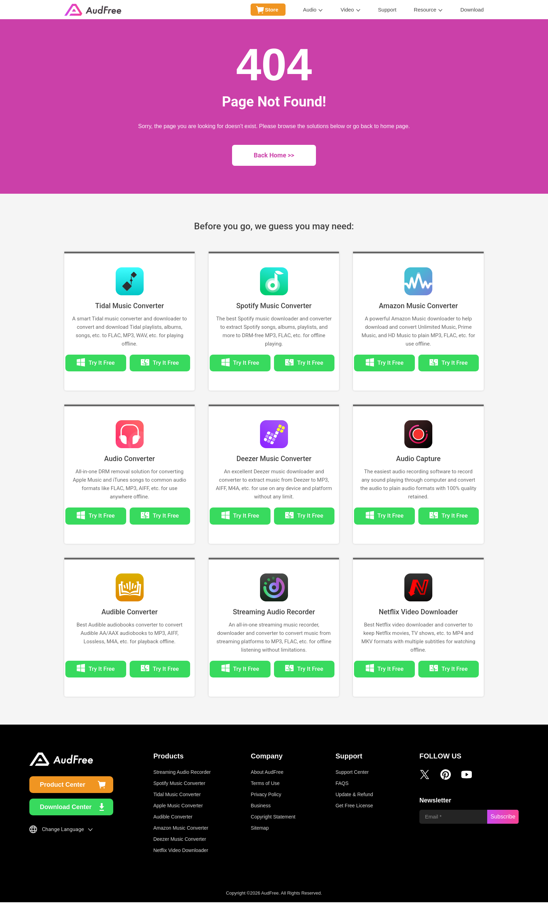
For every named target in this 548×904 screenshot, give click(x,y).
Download (472, 10)
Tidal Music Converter (129, 306)
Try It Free (163, 363)
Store (271, 10)
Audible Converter (129, 613)
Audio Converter (129, 459)
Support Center (352, 773)
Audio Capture (418, 459)
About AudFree (267, 773)
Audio (309, 10)
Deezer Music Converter (273, 459)
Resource (425, 10)
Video (347, 10)
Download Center (66, 808)
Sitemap (260, 829)
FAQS (342, 785)
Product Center (62, 786)
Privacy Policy (266, 796)
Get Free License (354, 807)
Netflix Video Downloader (418, 613)
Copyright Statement (273, 818)
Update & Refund (354, 796)
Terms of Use (265, 785)
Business (261, 807)
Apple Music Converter (178, 807)
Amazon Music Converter (418, 306)
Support (387, 10)
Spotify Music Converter (274, 306)
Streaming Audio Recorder (274, 613)
